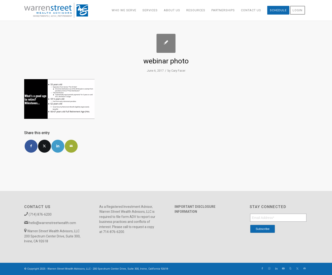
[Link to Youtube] (283, 268)
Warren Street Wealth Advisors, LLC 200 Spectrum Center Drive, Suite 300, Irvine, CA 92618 (52, 236)
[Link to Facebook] (262, 268)
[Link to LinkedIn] (276, 268)
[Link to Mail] (304, 268)
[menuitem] (124, 10)
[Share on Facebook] (31, 146)
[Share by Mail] (71, 146)
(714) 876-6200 (40, 214)
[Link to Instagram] (269, 268)
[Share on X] (44, 146)
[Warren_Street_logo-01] (56, 10)
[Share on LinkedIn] (57, 146)
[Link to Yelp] (290, 268)
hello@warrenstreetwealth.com (52, 223)
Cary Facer (178, 70)
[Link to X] (297, 268)
